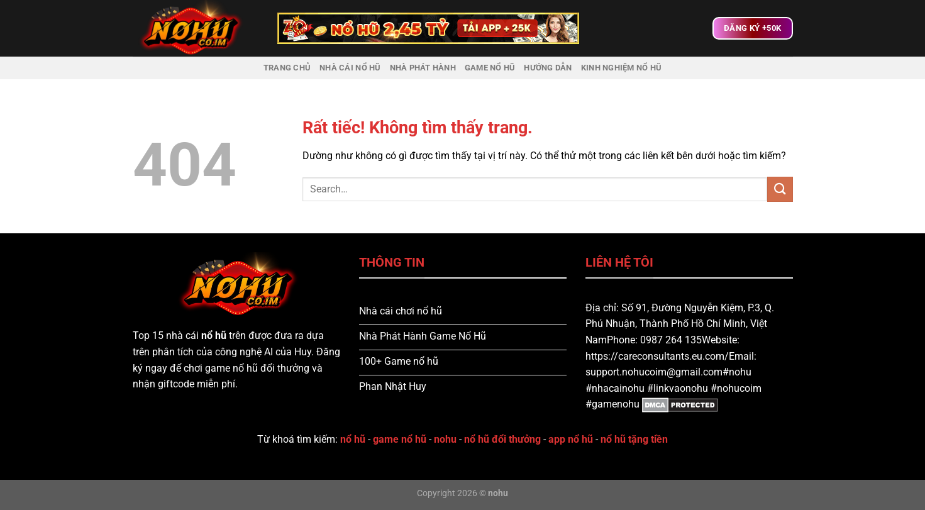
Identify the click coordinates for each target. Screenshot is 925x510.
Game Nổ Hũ (490, 67)
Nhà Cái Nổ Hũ (349, 67)
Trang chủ (287, 67)
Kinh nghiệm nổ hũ (621, 67)
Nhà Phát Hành (423, 67)
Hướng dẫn (548, 67)
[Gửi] (779, 189)
